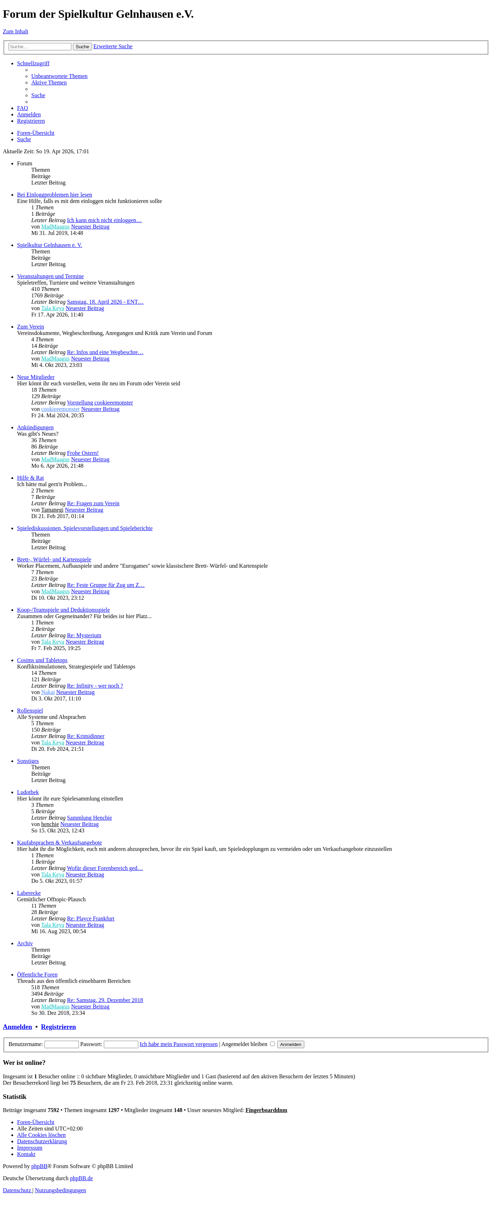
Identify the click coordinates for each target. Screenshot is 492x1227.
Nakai (48, 692)
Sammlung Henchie (89, 818)
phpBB (39, 1166)
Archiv (25, 943)
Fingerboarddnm (266, 1110)
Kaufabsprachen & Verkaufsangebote (59, 843)
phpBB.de (81, 1178)
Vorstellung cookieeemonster (100, 403)
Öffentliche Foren (37, 975)
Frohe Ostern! (82, 453)
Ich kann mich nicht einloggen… (104, 220)
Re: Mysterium (84, 635)
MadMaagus (55, 227)
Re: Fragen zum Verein (93, 503)
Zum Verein (30, 327)
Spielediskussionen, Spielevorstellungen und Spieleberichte (85, 528)
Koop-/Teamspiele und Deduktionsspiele (63, 610)
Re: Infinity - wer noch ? (95, 686)
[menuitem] (59, 76)
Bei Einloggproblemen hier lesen (54, 195)
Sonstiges (28, 761)
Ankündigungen (35, 427)
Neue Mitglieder (35, 377)
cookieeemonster (60, 409)
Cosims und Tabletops (42, 660)
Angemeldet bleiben (248, 1044)
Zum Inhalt (15, 31)
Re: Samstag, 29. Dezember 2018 (105, 1000)
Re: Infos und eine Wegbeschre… (105, 352)
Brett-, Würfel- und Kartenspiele (54, 559)
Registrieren (58, 1026)
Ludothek (28, 792)
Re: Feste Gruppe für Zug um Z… (106, 585)
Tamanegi (52, 510)
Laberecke (29, 893)
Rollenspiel (30, 711)
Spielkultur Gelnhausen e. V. (49, 245)
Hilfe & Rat (30, 478)
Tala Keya (52, 308)
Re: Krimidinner (85, 736)
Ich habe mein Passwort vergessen (179, 1044)
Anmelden (17, 1026)
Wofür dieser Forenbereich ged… (105, 868)
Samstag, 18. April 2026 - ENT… (105, 302)
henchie (50, 824)
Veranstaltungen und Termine (50, 276)
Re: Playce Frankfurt (90, 918)
